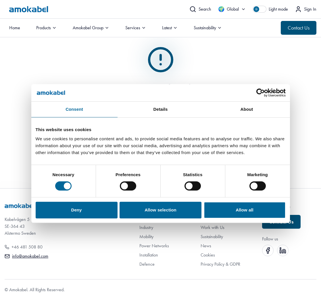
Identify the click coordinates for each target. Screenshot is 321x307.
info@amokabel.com (30, 256)
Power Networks (154, 245)
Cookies (208, 255)
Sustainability (212, 236)
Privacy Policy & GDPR (220, 264)
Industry (146, 227)
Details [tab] (160, 109)
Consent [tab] (74, 109)
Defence (147, 264)
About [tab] (247, 109)
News (206, 245)
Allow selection (160, 209)
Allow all (244, 209)
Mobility (146, 236)
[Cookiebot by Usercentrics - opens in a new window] (260, 92)
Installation (148, 255)
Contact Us (299, 28)
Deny (76, 209)
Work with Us (212, 227)
